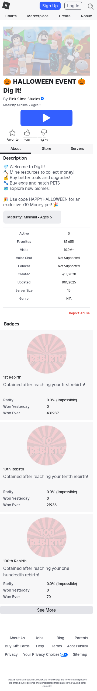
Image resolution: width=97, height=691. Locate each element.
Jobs (39, 637)
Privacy (11, 654)
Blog (60, 637)
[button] (42, 99)
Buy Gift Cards (17, 646)
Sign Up (50, 5)
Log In (73, 5)
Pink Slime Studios (24, 98)
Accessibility (77, 646)
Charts (11, 16)
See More (46, 610)
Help (40, 646)
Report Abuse (79, 313)
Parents (81, 637)
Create (65, 16)
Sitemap (80, 654)
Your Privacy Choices (45, 654)
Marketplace (37, 16)
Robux (86, 16)
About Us (17, 637)
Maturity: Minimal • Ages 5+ (23, 105)
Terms (57, 646)
